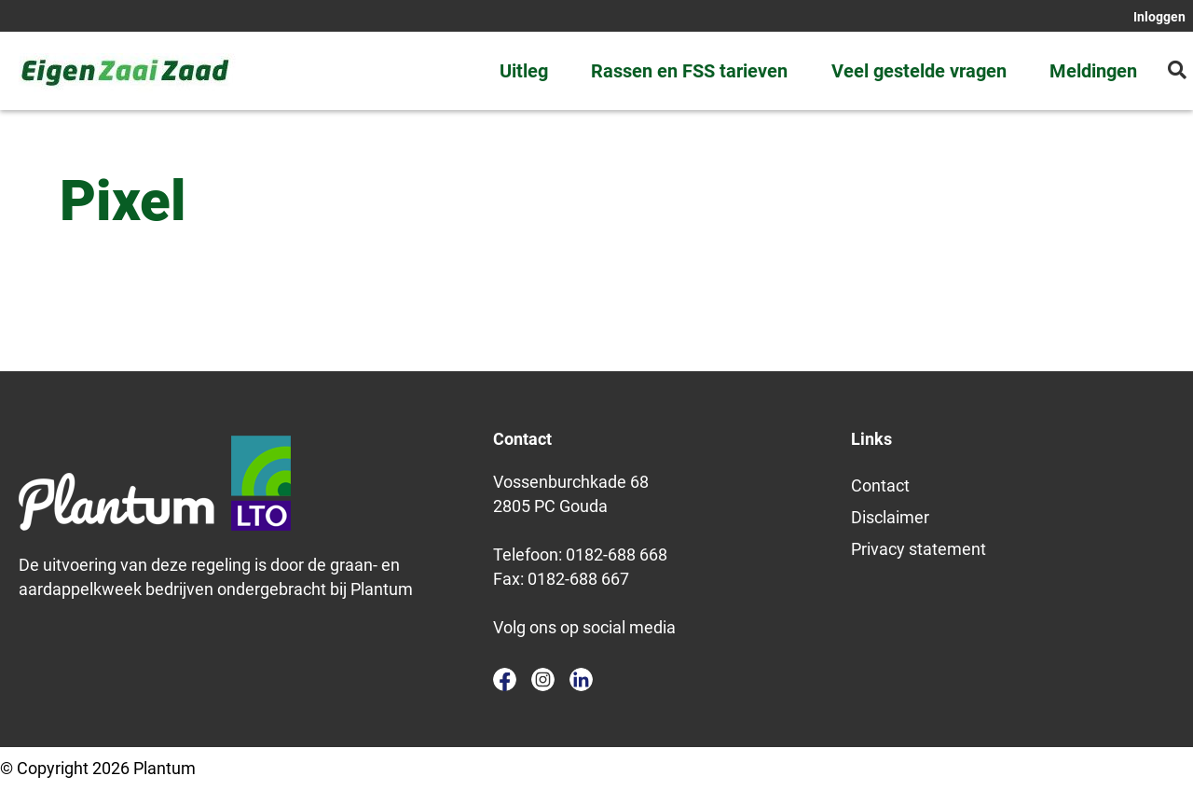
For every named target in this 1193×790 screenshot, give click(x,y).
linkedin (581, 679)
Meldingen (1093, 71)
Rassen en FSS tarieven (689, 71)
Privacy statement (918, 549)
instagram (543, 679)
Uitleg (524, 71)
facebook (504, 679)
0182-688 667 (578, 579)
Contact (880, 485)
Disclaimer (890, 517)
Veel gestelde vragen (919, 71)
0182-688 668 (616, 554)
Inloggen (1159, 16)
